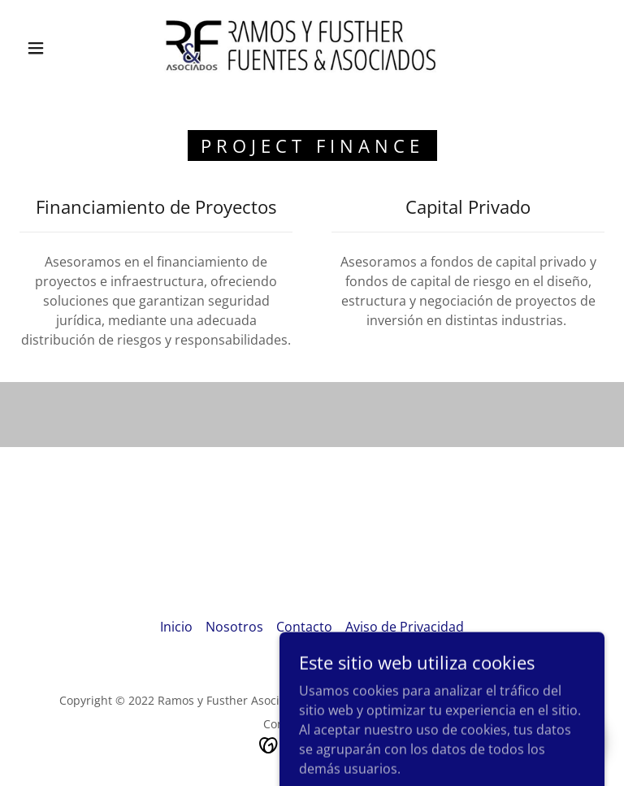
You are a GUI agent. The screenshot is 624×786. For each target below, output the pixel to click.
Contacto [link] (304, 627)
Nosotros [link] (234, 627)
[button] (36, 48)
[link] (299, 45)
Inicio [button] (176, 627)
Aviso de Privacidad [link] (404, 627)
